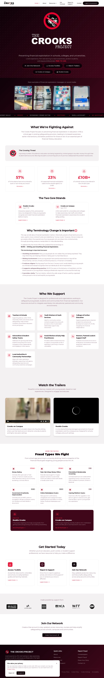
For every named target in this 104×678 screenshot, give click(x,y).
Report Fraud (82, 657)
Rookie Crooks (62, 72)
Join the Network (32, 66)
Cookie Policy (11, 669)
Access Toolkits (53, 66)
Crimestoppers (82, 654)
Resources (53, 3)
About (44, 3)
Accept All (21, 673)
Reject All (11, 673)
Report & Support (71, 3)
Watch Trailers (72, 66)
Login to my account (91, 3)
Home (37, 3)
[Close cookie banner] (56, 663)
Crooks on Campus (43, 72)
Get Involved (62, 3)
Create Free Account (52, 635)
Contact (79, 3)
